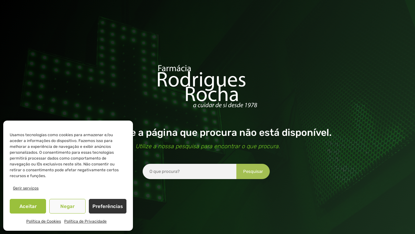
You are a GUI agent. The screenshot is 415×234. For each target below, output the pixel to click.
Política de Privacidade (85, 221)
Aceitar (28, 206)
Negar (67, 206)
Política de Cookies (43, 221)
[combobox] (190, 171)
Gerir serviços (26, 188)
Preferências (107, 206)
